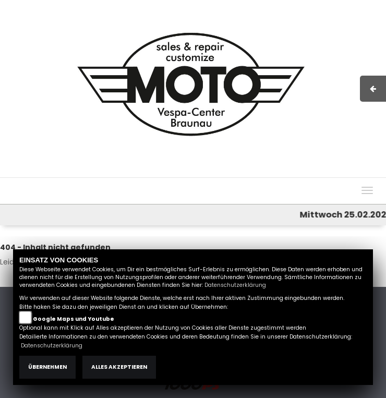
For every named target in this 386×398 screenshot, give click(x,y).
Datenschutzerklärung (235, 285)
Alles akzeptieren (119, 367)
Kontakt (290, 172)
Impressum (225, 172)
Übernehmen (47, 367)
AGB (261, 172)
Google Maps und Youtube (73, 319)
